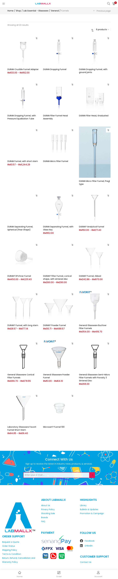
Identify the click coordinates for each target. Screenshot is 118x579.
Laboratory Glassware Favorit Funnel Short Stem (21, 428)
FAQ (43, 521)
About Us (45, 505)
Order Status (8, 545)
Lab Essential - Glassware (35, 10)
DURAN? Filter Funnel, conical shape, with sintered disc (57, 277)
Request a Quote (10, 541)
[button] (114, 3)
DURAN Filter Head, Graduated (93, 115)
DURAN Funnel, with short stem (22, 161)
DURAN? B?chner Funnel (19, 275)
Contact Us (85, 561)
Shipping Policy (9, 549)
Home (10, 10)
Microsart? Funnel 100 (54, 426)
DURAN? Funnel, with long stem (22, 324)
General (55, 10)
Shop (18, 10)
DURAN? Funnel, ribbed (90, 275)
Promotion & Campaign (92, 513)
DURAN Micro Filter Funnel (55, 161)
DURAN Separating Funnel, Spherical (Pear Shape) (20, 228)
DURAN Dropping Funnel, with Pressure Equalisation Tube (21, 117)
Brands (44, 517)
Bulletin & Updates (89, 509)
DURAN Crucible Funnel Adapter (23, 69)
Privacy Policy (48, 509)
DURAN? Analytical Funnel (91, 226)
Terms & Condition (11, 553)
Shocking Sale (48, 513)
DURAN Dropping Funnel (54, 69)
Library (83, 505)
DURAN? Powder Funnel (54, 324)
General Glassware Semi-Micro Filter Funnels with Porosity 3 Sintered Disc (94, 377)
